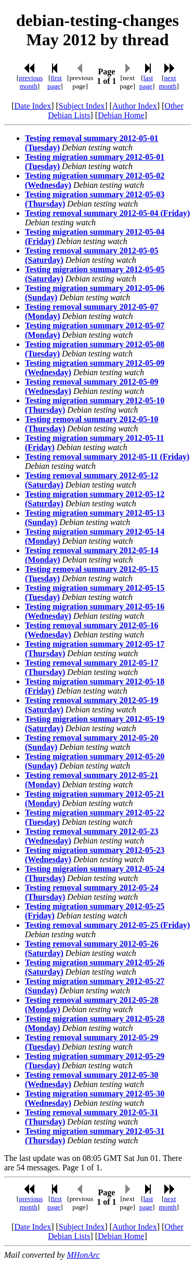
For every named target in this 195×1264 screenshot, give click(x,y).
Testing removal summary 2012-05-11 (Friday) (107, 456)
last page (146, 82)
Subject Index (82, 105)
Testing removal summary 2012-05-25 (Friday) (107, 925)
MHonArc (83, 1254)
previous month (31, 82)
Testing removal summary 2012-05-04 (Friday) (107, 213)
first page (54, 82)
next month (167, 82)
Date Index (33, 105)
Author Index (134, 105)
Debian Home (121, 115)
